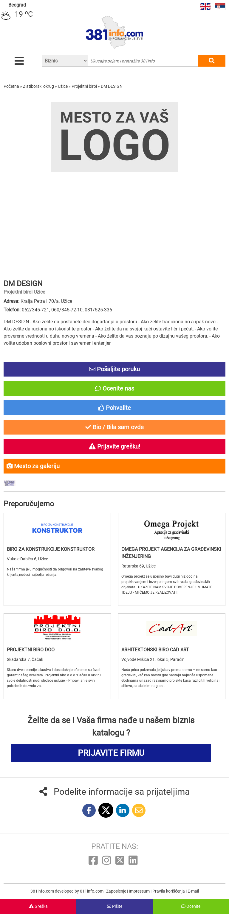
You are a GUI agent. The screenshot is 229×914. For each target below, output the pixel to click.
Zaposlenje (116, 891)
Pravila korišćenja (169, 891)
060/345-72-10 (67, 310)
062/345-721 (35, 310)
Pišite (114, 906)
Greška (38, 906)
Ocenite (190, 906)
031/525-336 (98, 310)
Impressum (140, 891)
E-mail (193, 891)
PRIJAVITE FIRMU (111, 753)
